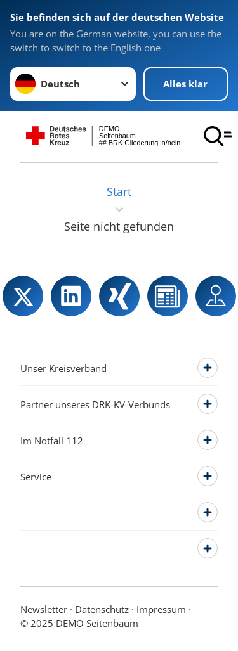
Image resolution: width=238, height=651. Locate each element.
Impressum (161, 609)
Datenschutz (102, 609)
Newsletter (43, 609)
